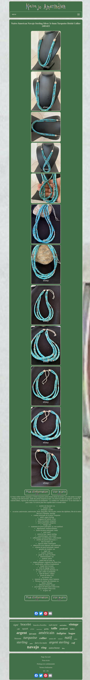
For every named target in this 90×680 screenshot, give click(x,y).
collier (43, 638)
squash (25, 629)
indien (72, 629)
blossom (17, 638)
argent (22, 633)
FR (48, 671)
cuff (73, 643)
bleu (63, 648)
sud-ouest (53, 625)
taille (54, 628)
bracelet (26, 624)
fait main (32, 634)
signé (15, 625)
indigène (61, 633)
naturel (60, 639)
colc (18, 629)
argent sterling (59, 642)
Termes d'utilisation (45, 667)
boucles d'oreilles (39, 625)
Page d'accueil (46, 657)
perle (31, 643)
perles (46, 629)
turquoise (30, 638)
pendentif (64, 629)
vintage (73, 624)
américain (46, 632)
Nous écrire (46, 660)
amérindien (63, 625)
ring (44, 647)
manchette (39, 629)
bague (72, 633)
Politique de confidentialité (46, 664)
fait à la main (41, 643)
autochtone (54, 647)
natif (68, 637)
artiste (32, 629)
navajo (33, 647)
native (75, 639)
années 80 (52, 639)
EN (44, 671)
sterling (22, 642)
